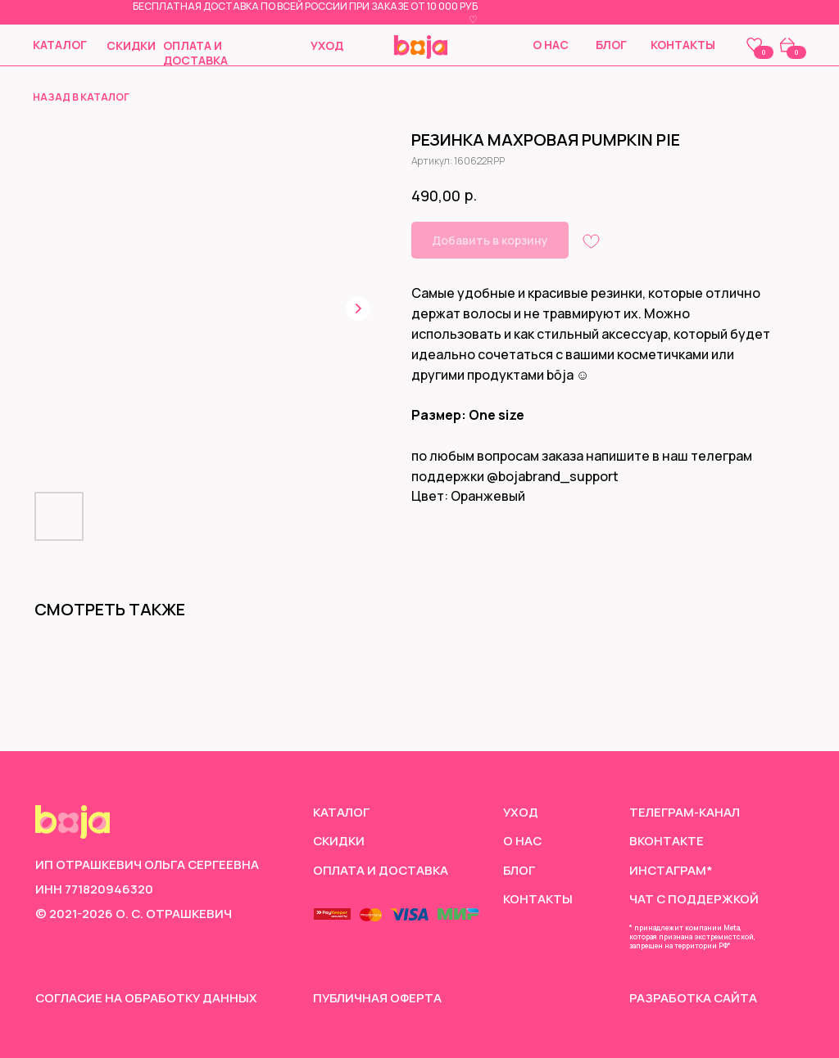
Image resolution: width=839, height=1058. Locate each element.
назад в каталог (81, 97)
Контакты (683, 44)
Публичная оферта (377, 997)
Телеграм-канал (684, 812)
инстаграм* (671, 870)
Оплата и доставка (195, 53)
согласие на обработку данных (146, 997)
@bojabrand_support (553, 476)
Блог (611, 44)
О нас (551, 44)
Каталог (60, 44)
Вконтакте (666, 840)
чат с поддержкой (694, 898)
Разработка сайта (693, 997)
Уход (327, 45)
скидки (131, 45)
